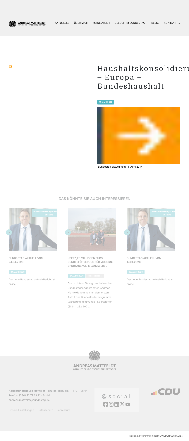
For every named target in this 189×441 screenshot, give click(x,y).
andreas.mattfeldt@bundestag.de (29, 399)
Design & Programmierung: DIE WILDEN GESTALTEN (156, 435)
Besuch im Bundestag (130, 22)
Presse (154, 22)
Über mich (81, 22)
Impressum (63, 410)
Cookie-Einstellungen (21, 410)
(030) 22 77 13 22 (30, 395)
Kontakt (170, 22)
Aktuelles (62, 22)
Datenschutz (45, 410)
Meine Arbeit (101, 22)
